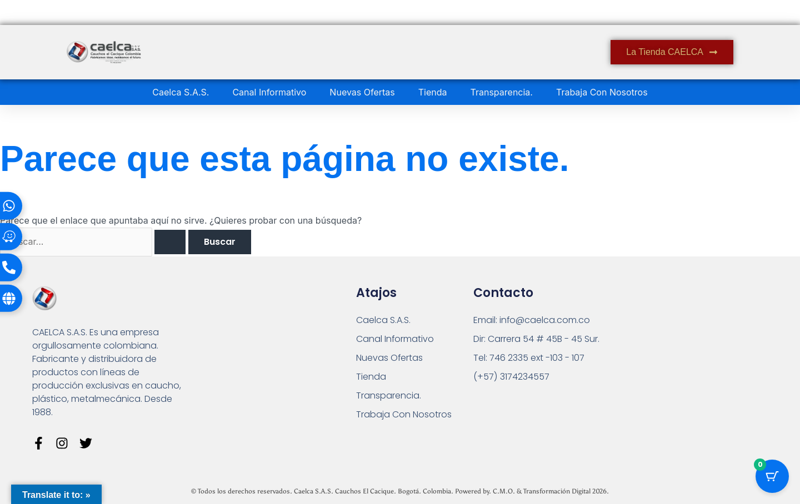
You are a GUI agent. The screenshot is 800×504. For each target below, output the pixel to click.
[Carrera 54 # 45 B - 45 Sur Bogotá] (679, 354)
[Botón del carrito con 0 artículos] (772, 476)
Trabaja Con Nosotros (602, 92)
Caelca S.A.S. (180, 92)
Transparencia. (502, 92)
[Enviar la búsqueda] (170, 242)
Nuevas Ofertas (361, 92)
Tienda (432, 92)
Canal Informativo (269, 92)
